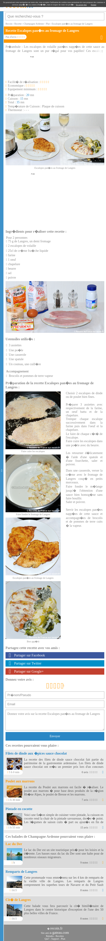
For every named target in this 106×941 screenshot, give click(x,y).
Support (55, 939)
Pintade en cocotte (19, 809)
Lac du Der (14, 844)
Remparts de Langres (21, 871)
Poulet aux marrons (20, 781)
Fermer (93, 5)
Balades (50, 936)
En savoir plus (81, 5)
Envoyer (55, 736)
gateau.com (60, 933)
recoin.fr (56, 928)
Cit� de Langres (18, 900)
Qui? (47, 939)
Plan (63, 939)
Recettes (60, 936)
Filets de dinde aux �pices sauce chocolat (36, 753)
